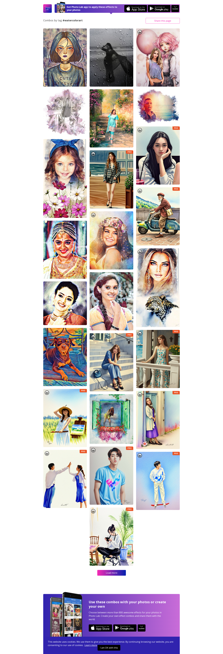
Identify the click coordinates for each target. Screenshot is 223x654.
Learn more (90, 645)
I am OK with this (109, 647)
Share (162, 20)
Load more (111, 572)
